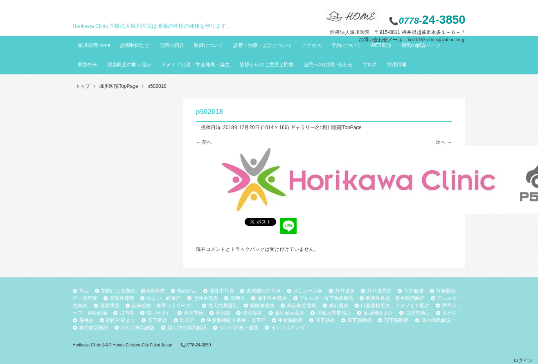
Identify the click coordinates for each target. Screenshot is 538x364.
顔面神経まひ (120, 320)
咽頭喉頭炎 (262, 305)
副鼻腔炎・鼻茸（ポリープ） (164, 305)
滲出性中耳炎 (272, 298)
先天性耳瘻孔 (223, 305)
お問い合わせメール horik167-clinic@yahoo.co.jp (411, 39)
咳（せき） (158, 313)
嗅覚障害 (109, 305)
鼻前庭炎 (339, 305)
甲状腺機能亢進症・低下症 (236, 320)
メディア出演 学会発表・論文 (195, 64)
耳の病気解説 (436, 320)
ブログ (369, 64)
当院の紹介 (172, 45)
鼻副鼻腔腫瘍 (301, 305)
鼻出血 (223, 313)
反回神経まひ (378, 313)
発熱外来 (87, 64)
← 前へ (204, 142)
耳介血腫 (413, 291)
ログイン (523, 360)
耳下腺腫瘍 (359, 320)
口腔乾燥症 (417, 313)
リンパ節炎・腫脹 (239, 328)
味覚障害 (252, 313)
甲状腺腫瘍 (290, 320)
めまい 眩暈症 (163, 298)
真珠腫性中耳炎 (263, 291)
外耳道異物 (379, 291)
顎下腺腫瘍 (396, 320)
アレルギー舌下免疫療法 (326, 298)
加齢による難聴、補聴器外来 (133, 291)
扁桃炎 (86, 320)
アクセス (312, 45)
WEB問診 (381, 45)
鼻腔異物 (193, 313)
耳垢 (84, 291)
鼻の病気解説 (93, 328)
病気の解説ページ (421, 45)
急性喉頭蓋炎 (289, 313)
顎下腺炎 (325, 320)
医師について (208, 45)
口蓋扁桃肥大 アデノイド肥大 (395, 305)
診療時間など (135, 45)
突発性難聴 (122, 298)
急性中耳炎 (206, 298)
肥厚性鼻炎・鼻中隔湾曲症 (395, 298)
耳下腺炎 (157, 320)
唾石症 (187, 320)
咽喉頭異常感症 (334, 313)
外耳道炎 (345, 291)
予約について (346, 45)
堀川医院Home (94, 45)
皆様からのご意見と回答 (267, 64)
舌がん (449, 313)
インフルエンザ (288, 328)
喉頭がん (187, 291)
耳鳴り (237, 298)
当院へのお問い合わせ (328, 64)
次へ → (444, 142)
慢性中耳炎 (221, 291)
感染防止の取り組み (129, 64)
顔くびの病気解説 (187, 328)
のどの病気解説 (138, 328)
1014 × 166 (275, 127)
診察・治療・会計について (262, 45)
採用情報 (397, 64)
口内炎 (126, 313)
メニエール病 (307, 291)
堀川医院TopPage (341, 127)
